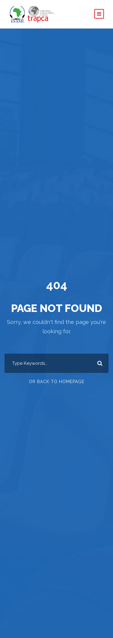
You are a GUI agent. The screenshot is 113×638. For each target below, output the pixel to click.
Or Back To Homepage (56, 381)
